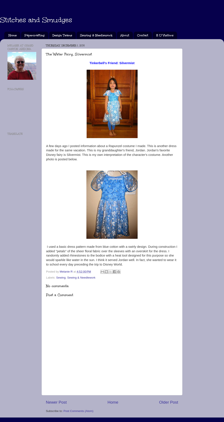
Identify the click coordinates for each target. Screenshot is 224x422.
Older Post (168, 402)
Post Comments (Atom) (78, 411)
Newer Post (56, 402)
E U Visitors (164, 35)
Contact (142, 35)
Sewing (60, 277)
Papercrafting (35, 35)
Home (13, 35)
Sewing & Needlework (96, 35)
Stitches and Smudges (36, 20)
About (124, 35)
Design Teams (62, 35)
